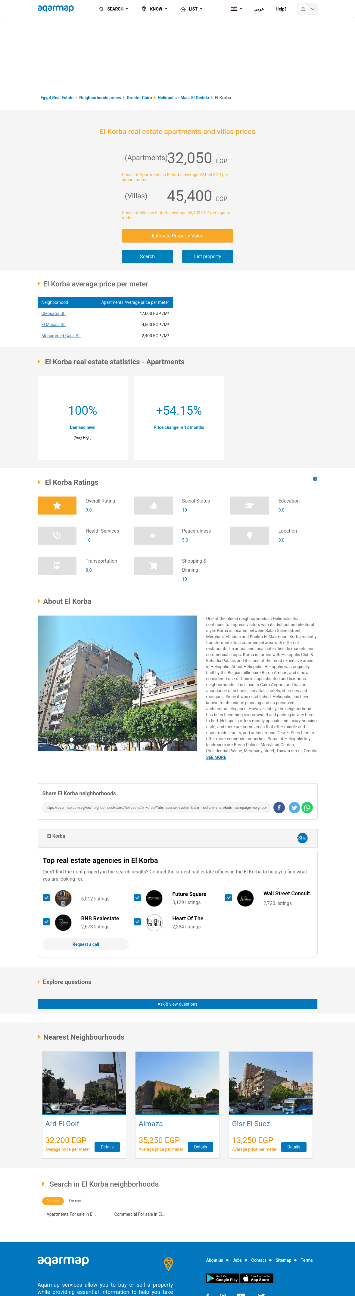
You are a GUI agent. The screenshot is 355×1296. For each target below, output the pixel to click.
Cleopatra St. (54, 313)
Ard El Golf (62, 1124)
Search (147, 256)
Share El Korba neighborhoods (79, 793)
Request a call (86, 944)
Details (107, 1147)
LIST (188, 9)
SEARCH (111, 9)
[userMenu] (307, 9)
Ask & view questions (178, 1004)
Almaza (151, 1124)
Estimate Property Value (177, 236)
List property (207, 256)
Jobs (237, 1260)
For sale (53, 1201)
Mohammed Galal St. (61, 335)
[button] (50, 683)
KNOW (151, 9)
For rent (75, 1201)
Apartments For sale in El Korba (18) (70, 1215)
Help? (281, 9)
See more (216, 757)
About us (214, 1260)
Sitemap (283, 1260)
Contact (258, 1260)
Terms (307, 1260)
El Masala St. (54, 324)
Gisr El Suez (251, 1124)
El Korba (56, 836)
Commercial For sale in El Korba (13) (138, 1215)
